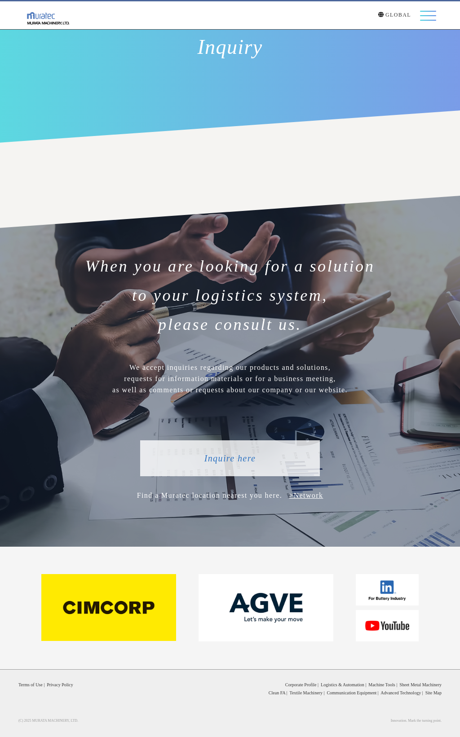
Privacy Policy (60, 684)
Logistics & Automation (342, 684)
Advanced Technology (400, 692)
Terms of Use (30, 684)
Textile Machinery (305, 692)
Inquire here (230, 458)
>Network (306, 495)
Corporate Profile (301, 684)
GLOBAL (394, 15)
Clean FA (277, 692)
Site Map (433, 692)
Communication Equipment (351, 692)
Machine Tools (381, 684)
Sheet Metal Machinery (420, 684)
